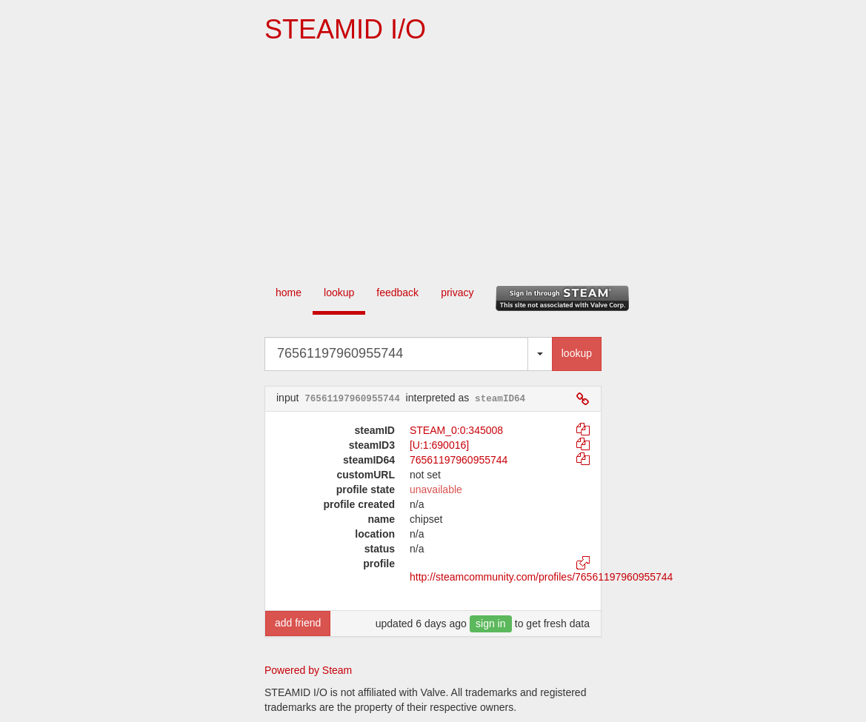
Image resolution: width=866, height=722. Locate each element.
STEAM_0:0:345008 (456, 430)
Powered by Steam (308, 670)
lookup (339, 292)
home (289, 292)
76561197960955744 (458, 460)
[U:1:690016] (439, 445)
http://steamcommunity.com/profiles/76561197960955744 (541, 577)
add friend (298, 623)
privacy (457, 292)
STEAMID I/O (345, 29)
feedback (397, 292)
